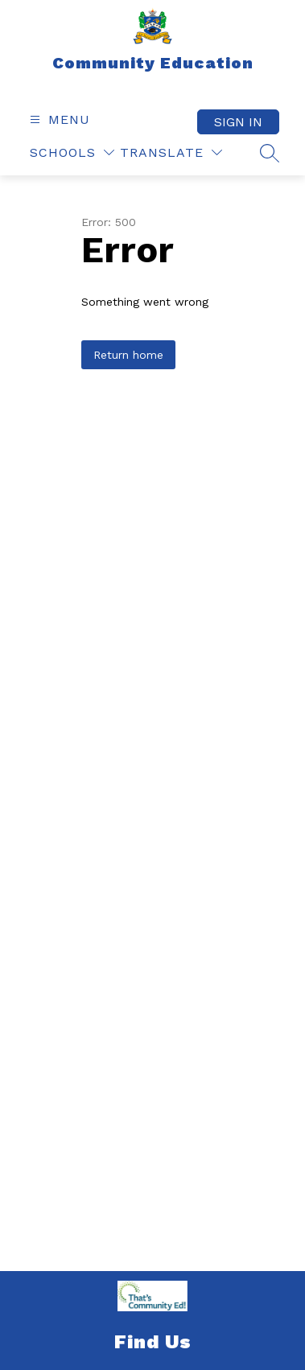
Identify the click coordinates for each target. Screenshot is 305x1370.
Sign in (238, 122)
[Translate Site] (171, 152)
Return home (128, 354)
